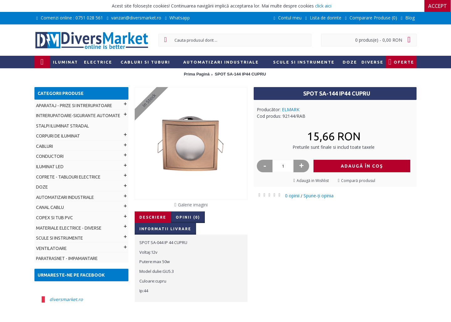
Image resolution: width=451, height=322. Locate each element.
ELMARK (290, 109)
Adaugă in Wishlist (313, 180)
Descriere (152, 217)
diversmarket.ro (66, 299)
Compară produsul (358, 180)
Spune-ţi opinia (318, 196)
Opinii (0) (188, 217)
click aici (323, 6)
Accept (437, 6)
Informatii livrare (165, 229)
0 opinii (292, 196)
